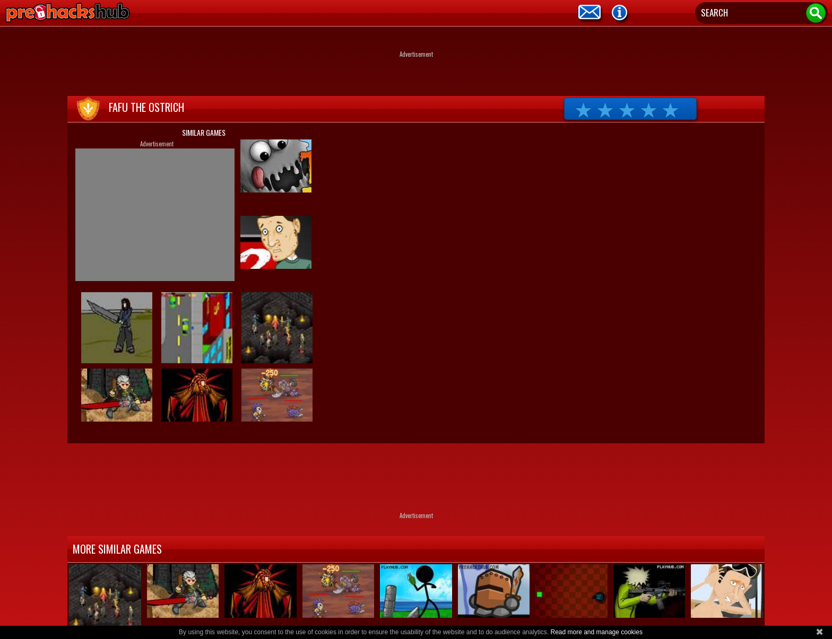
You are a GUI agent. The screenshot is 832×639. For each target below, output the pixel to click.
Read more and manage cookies (596, 632)
